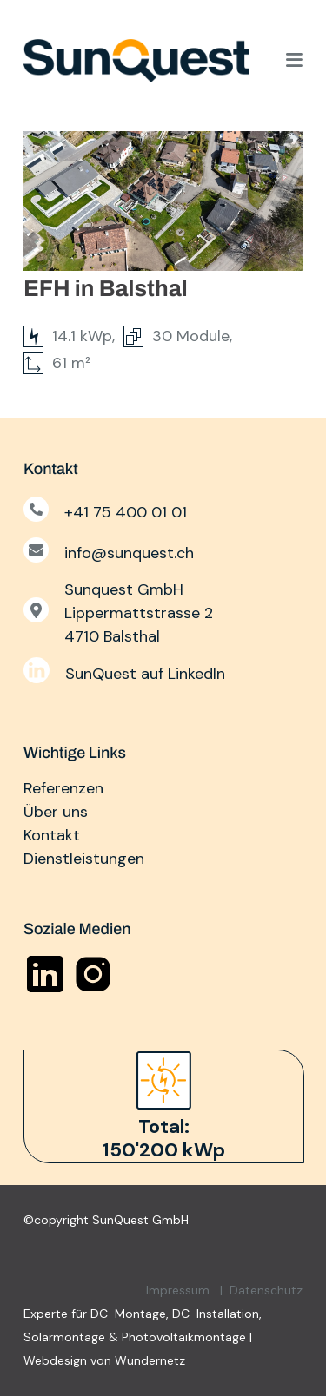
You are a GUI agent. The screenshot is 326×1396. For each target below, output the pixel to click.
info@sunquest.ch (129, 553)
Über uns (55, 811)
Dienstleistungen (83, 858)
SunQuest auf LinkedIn (145, 673)
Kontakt (51, 835)
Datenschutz (266, 1290)
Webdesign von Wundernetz (104, 1360)
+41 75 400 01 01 (125, 512)
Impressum (178, 1290)
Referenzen (63, 788)
